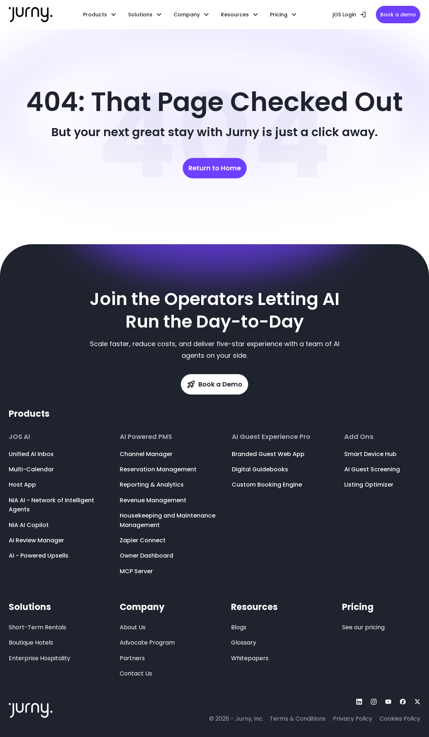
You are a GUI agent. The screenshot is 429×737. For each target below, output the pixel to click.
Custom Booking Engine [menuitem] (267, 484)
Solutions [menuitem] (30, 607)
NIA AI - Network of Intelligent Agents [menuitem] (51, 505)
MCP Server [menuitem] (136, 571)
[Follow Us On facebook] (403, 702)
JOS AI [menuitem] (19, 436)
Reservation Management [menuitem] (158, 469)
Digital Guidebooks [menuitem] (260, 469)
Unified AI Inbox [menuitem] (31, 454)
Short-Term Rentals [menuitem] (37, 627)
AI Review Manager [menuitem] (36, 540)
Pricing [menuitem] (358, 607)
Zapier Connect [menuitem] (143, 540)
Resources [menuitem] (235, 14)
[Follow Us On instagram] (374, 702)
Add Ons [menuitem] (358, 436)
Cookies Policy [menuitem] (400, 718)
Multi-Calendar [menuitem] (31, 469)
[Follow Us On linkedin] (359, 702)
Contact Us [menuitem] (136, 673)
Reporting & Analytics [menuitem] (152, 484)
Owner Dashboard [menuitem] (146, 555)
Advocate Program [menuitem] (147, 642)
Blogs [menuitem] (238, 627)
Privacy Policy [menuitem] (352, 718)
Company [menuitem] (142, 607)
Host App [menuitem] (22, 484)
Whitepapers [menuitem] (250, 658)
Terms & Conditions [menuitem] (298, 718)
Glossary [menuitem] (243, 642)
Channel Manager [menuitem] (146, 454)
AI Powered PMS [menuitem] (146, 436)
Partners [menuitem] (132, 658)
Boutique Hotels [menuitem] (31, 642)
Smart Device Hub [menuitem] (370, 454)
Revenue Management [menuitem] (153, 500)
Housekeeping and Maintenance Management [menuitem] (167, 520)
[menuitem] (145, 14)
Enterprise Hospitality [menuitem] (39, 658)
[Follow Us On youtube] (388, 702)
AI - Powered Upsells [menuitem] (38, 555)
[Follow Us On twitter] (417, 702)
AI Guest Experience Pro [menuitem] (271, 436)
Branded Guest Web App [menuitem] (268, 454)
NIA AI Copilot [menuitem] (29, 525)
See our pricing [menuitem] (363, 627)
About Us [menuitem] (133, 627)
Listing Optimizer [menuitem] (368, 484)
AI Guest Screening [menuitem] (372, 469)
